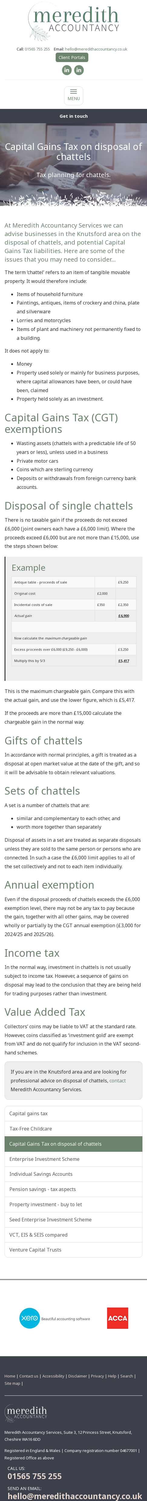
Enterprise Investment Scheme (44, 1159)
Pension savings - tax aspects (42, 1189)
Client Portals (72, 57)
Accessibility (53, 1376)
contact (117, 1080)
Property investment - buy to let (45, 1204)
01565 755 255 (37, 49)
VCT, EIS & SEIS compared (38, 1234)
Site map (12, 1383)
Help (112, 1376)
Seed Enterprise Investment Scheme (50, 1219)
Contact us (28, 1376)
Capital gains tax (28, 1113)
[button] (73, 116)
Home (10, 1376)
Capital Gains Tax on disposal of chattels (55, 1144)
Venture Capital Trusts (35, 1249)
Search (126, 1376)
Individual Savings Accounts (41, 1174)
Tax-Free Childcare (30, 1128)
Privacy (97, 1376)
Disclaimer (77, 1376)
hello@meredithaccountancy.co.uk (96, 49)
